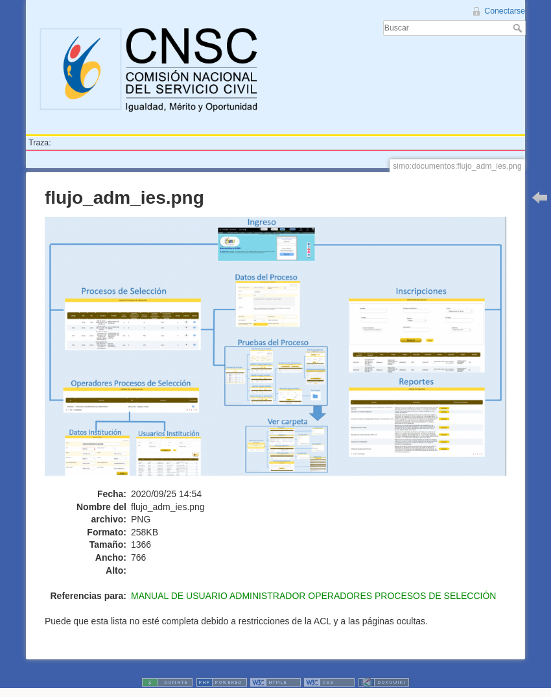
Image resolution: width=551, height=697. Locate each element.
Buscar (519, 27)
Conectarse (504, 11)
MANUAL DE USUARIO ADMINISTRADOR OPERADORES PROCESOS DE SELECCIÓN (313, 596)
